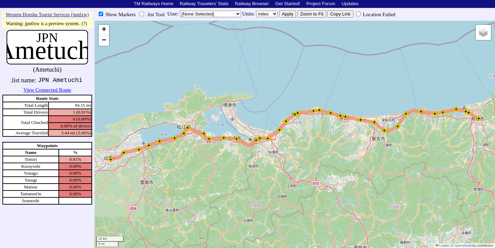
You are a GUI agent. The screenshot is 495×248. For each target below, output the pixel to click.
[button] (479, 118)
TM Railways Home (154, 3)
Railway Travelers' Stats (204, 3)
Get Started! (287, 3)
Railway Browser (252, 3)
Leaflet (442, 245)
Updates (350, 3)
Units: (249, 14)
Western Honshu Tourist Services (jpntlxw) (47, 14)
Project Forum (320, 3)
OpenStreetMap (465, 245)
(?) (84, 23)
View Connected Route (47, 90)
